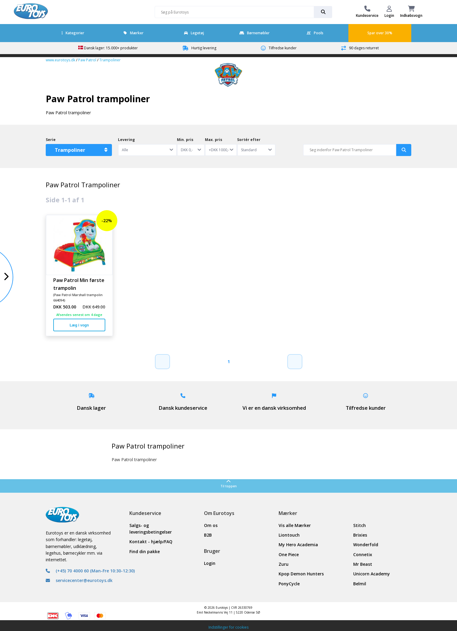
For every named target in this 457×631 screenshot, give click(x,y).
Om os (211, 525)
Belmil (359, 584)
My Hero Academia (298, 544)
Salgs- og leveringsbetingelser (150, 528)
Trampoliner (110, 60)
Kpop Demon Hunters (301, 574)
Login (209, 563)
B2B (208, 535)
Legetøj (194, 32)
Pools (315, 32)
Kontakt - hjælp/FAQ (150, 541)
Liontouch (289, 535)
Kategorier (73, 32)
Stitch (359, 525)
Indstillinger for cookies (228, 627)
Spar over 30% (379, 32)
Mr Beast (362, 564)
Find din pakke (144, 551)
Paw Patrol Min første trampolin (78, 284)
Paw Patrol (87, 60)
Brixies (360, 535)
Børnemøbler (254, 32)
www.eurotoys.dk (60, 60)
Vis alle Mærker (295, 525)
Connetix (362, 554)
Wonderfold (365, 544)
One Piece (289, 554)
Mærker (134, 32)
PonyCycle (289, 584)
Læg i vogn (79, 325)
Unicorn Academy (371, 574)
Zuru (284, 564)
